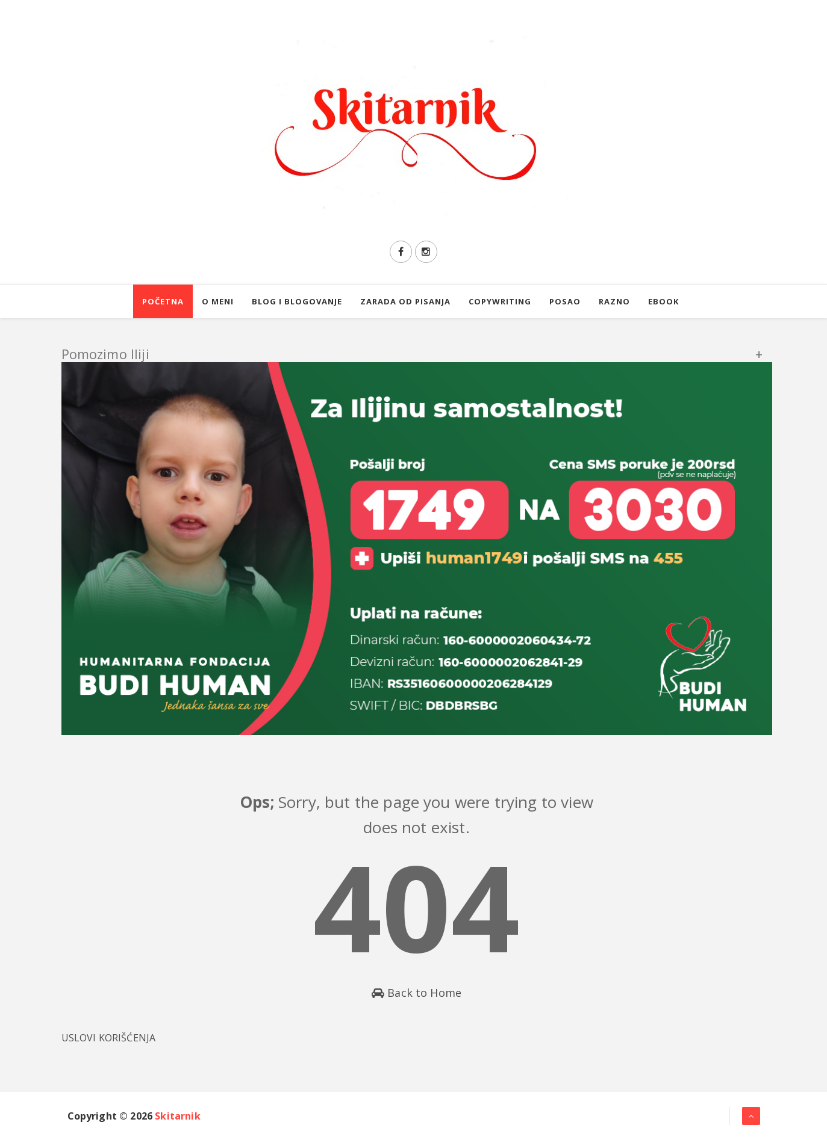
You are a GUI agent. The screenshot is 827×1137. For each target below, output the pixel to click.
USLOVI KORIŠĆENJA (108, 1037)
